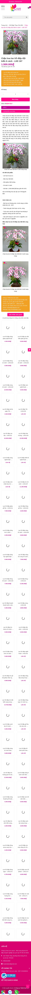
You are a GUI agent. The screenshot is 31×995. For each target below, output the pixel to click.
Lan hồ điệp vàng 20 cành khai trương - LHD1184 (8, 750)
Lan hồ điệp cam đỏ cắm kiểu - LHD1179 (23, 799)
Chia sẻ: (3, 103)
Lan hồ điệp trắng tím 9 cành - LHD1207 (8, 532)
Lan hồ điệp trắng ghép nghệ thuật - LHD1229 (8, 338)
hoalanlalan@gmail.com (10, 964)
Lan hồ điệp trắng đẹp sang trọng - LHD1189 (23, 677)
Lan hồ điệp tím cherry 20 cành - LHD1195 (7, 629)
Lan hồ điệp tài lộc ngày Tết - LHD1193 (8, 411)
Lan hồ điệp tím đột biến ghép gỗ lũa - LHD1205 (23, 338)
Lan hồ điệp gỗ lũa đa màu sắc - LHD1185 (23, 726)
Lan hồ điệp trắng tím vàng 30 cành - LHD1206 (23, 556)
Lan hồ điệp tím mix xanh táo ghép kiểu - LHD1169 (23, 920)
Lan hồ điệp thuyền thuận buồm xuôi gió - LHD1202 (7, 605)
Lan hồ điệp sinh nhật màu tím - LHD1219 (7, 484)
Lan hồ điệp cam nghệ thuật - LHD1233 (23, 387)
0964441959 (18, 1)
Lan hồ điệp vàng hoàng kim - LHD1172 (8, 895)
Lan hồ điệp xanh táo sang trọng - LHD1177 (23, 823)
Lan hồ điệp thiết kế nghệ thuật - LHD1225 (23, 459)
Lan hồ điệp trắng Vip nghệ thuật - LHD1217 (8, 556)
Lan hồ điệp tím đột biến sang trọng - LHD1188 (7, 702)
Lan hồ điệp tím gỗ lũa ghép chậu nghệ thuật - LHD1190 (7, 677)
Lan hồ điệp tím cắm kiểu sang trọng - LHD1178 (7, 823)
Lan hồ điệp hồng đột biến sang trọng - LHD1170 (7, 920)
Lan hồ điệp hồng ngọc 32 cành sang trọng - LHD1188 (23, 702)
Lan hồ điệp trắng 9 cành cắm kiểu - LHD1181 (23, 774)
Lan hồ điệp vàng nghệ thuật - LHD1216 (8, 459)
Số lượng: (4, 89)
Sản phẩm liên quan (15, 314)
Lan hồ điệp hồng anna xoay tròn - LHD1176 (8, 847)
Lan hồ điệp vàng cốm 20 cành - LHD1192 (8, 653)
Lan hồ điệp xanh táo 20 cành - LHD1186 (8, 726)
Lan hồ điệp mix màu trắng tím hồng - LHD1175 (23, 847)
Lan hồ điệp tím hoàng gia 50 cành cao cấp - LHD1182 (7, 774)
